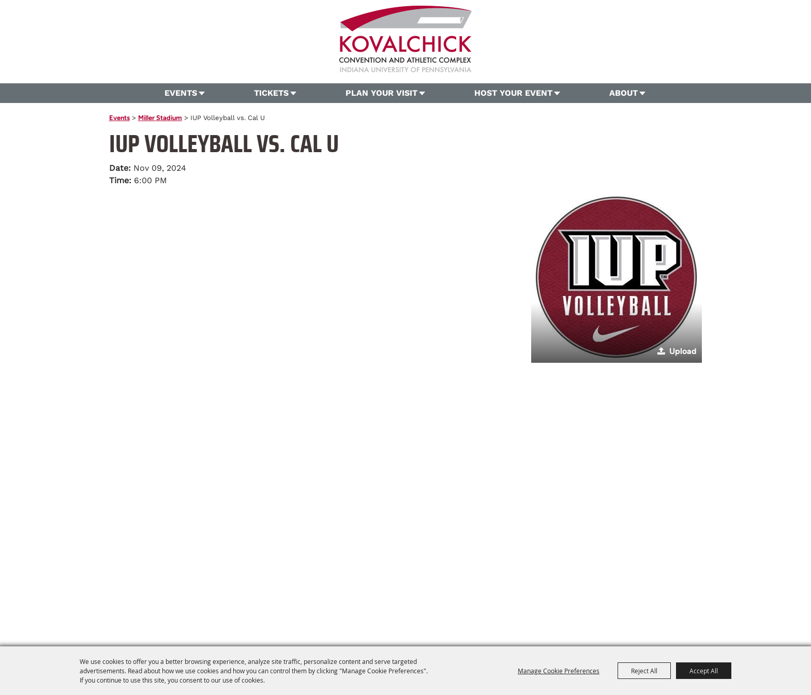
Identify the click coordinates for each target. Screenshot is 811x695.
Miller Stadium (160, 118)
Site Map (500, 598)
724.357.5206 (321, 580)
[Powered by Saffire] (571, 617)
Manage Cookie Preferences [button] (558, 671)
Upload (683, 351)
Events (180, 93)
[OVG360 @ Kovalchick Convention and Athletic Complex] (405, 39)
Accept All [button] (703, 671)
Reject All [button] (644, 671)
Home (218, 598)
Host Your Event (513, 93)
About (623, 93)
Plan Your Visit (381, 93)
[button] (616, 277)
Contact (464, 598)
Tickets (271, 93)
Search (721, 49)
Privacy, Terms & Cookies (562, 598)
